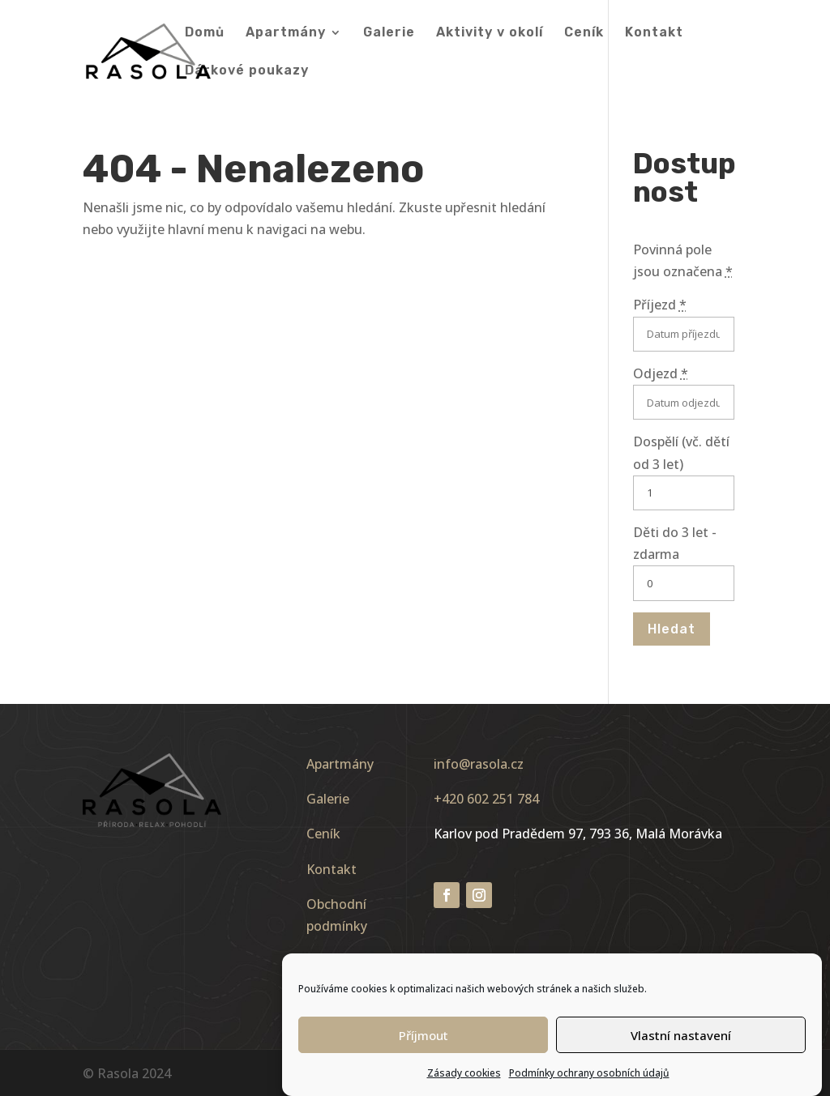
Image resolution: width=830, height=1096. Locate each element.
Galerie (389, 33)
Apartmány (286, 33)
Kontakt (654, 33)
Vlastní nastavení (681, 1044)
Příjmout (423, 1044)
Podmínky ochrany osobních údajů (589, 1082)
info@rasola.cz (479, 764)
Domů (205, 33)
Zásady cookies (464, 1082)
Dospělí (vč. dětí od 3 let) (681, 452)
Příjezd (660, 304)
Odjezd (660, 373)
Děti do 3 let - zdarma (675, 543)
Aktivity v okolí (489, 33)
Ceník (584, 33)
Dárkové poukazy (247, 71)
